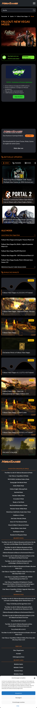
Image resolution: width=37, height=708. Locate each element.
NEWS (6, 163)
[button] (34, 678)
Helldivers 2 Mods (18, 515)
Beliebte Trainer (18, 667)
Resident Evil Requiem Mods (18, 535)
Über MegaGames (18, 650)
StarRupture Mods (18, 531)
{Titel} (17, 706)
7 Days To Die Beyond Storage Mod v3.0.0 (18, 603)
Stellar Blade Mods (18, 485)
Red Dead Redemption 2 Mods (18, 505)
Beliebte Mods (18, 670)
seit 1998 (28, 136)
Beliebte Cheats (18, 674)
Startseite (4, 16)
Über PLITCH (18, 96)
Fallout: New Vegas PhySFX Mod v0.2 (13, 251)
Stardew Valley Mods (18, 495)
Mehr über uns (18, 148)
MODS (28, 163)
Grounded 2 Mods (18, 499)
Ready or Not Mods (18, 502)
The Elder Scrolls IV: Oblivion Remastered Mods (18, 472)
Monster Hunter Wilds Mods (18, 508)
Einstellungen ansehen (18, 702)
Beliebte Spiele (18, 664)
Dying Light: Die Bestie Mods (18, 482)
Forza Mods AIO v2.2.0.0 (18, 620)
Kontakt (18, 653)
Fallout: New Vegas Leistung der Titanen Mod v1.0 (17, 240)
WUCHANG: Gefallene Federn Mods (18, 479)
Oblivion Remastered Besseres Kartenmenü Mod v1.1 (18, 552)
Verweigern (18, 697)
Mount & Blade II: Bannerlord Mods (18, 525)
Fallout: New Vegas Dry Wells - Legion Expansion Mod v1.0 (17, 245)
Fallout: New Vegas (22, 16)
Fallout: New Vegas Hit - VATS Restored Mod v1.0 (17, 255)
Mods (32, 16)
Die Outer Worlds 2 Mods (18, 518)
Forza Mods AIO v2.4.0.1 (18, 629)
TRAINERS (16, 163)
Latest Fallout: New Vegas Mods (10, 235)
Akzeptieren (18, 693)
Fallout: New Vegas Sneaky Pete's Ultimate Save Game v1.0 (17, 261)
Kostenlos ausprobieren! (26, 57)
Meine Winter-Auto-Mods (18, 528)
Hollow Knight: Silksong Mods (18, 489)
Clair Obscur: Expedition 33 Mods (18, 476)
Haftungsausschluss (18, 657)
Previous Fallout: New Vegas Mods (13, 267)
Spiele (12, 16)
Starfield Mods (18, 492)
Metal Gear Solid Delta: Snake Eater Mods (18, 512)
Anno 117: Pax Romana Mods (18, 521)
